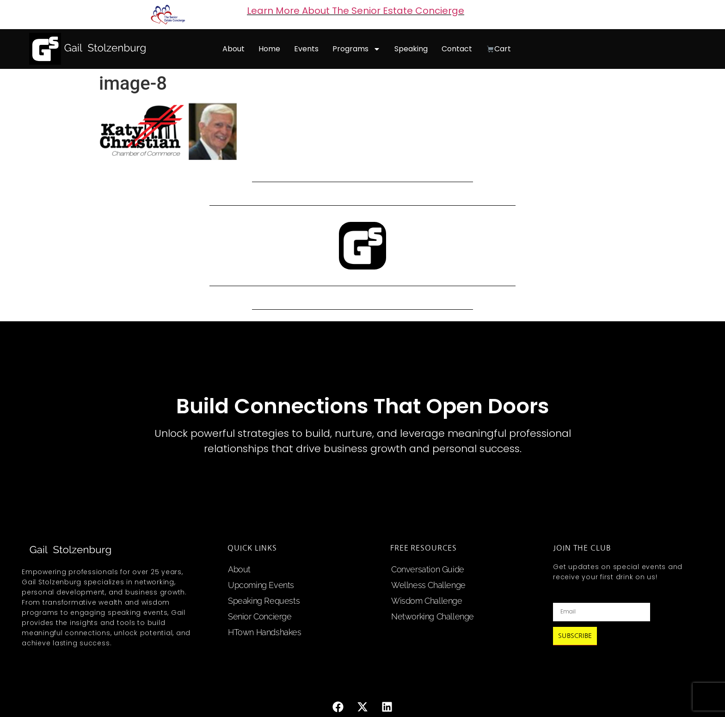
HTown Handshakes (264, 632)
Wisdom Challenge (426, 601)
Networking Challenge (432, 616)
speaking (411, 48)
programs (356, 49)
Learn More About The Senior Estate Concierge (355, 10)
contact (457, 48)
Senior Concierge (260, 616)
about (233, 48)
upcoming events (261, 585)
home (269, 48)
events (306, 48)
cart (498, 48)
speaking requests (264, 601)
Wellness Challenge (428, 585)
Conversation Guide (427, 569)
